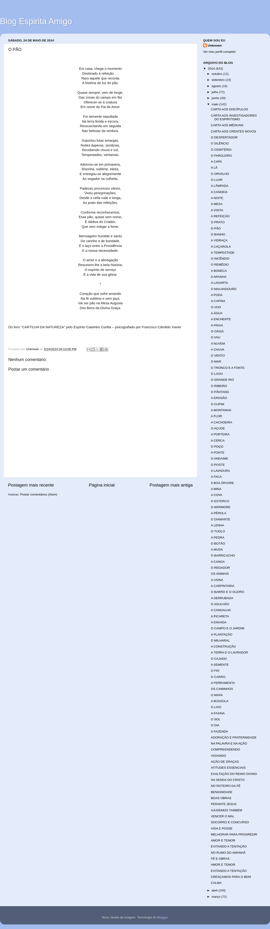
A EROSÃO (219, 398)
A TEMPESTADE (222, 252)
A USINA (217, 580)
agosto (217, 86)
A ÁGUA (216, 313)
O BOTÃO (218, 543)
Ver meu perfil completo (219, 51)
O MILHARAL (220, 640)
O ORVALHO (220, 174)
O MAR (216, 361)
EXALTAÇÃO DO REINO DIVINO (234, 774)
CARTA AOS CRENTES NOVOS (233, 131)
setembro (218, 80)
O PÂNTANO (220, 392)
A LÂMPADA (219, 186)
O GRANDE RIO (222, 379)
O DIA (215, 725)
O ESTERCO (220, 501)
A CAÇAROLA (221, 246)
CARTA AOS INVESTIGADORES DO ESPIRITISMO (234, 117)
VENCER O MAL (222, 816)
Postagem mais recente (31, 485)
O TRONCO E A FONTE (228, 367)
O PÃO (216, 228)
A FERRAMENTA (223, 683)
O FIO (215, 670)
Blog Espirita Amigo (36, 21)
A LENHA (217, 525)
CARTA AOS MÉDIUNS (227, 125)
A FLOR (216, 416)
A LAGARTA (219, 282)
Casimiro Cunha (98, 327)
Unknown (215, 45)
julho (215, 92)
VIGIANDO (218, 755)
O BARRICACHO (223, 555)
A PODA (216, 295)
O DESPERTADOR (224, 137)
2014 (212, 68)
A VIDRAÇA (219, 240)
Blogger (162, 917)
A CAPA (216, 161)
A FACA (216, 476)
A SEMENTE (220, 664)
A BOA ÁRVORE (222, 483)
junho (216, 98)
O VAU (215, 337)
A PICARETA (220, 616)
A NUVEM (218, 343)
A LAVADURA (220, 470)
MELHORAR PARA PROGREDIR (234, 834)
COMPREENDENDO (225, 749)
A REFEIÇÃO (220, 216)
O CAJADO (219, 658)
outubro (217, 74)
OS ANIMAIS (220, 573)
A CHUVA (217, 349)
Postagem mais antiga (171, 485)
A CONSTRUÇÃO (223, 646)
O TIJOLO (218, 531)
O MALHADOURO (224, 289)
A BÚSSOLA (219, 701)
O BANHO (218, 234)
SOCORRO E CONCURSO (230, 822)
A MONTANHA (221, 410)
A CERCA (218, 440)
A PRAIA (217, 325)
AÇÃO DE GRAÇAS (225, 761)
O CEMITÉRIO (221, 149)
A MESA (216, 204)
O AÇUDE (218, 428)
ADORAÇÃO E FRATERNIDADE (234, 737)
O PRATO (218, 222)
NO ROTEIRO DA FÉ (225, 786)
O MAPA (217, 695)
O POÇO (217, 446)
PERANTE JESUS (224, 804)
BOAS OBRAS (221, 798)
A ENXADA (219, 622)
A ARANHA (219, 276)
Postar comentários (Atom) (38, 494)
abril (215, 890)
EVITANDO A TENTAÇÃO (229, 846)
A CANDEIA (219, 192)
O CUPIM (217, 404)
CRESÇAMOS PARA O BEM (231, 877)
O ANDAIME (219, 458)
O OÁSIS (217, 331)
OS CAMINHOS (222, 689)
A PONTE (218, 452)
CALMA (216, 883)
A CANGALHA (221, 610)
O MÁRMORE (221, 507)
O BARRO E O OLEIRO (227, 592)
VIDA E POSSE (222, 828)
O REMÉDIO (220, 264)
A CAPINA (218, 301)
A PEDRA (218, 537)
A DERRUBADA (222, 598)
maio (215, 104)
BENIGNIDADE (221, 792)
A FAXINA (218, 713)
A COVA (216, 495)
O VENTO (218, 355)
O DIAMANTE (220, 519)
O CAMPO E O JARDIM (227, 628)
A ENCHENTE (221, 319)
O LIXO (216, 707)
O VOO (216, 307)
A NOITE (217, 198)
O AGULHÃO (220, 604)
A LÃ (214, 167)
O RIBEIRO (219, 386)
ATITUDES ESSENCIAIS (228, 767)
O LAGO (217, 373)
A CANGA (218, 561)
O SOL (215, 719)
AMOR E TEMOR (223, 840)
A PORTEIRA (220, 434)
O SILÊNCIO (220, 143)
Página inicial (101, 485)
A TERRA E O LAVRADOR (229, 652)
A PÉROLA (218, 513)
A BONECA (219, 271)
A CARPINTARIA (222, 586)
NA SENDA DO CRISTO (228, 780)
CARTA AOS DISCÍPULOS (229, 109)
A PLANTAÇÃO (221, 634)
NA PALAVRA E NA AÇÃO (229, 743)
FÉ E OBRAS (220, 858)
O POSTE (218, 464)
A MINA (216, 489)
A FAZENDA (219, 731)
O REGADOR (220, 567)
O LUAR (216, 180)
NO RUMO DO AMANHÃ (228, 852)
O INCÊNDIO (220, 258)
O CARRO (218, 677)
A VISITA (217, 210)
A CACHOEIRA (221, 422)
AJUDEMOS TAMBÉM (226, 810)
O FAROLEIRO (221, 155)
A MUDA (217, 549)
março (216, 896)
